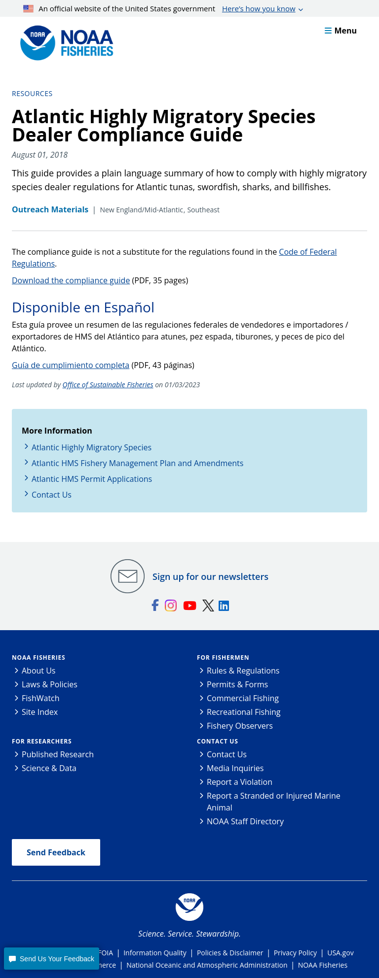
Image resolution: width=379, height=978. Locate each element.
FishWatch (41, 698)
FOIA (105, 952)
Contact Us (52, 494)
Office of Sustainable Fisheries (108, 384)
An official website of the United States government (159, 8)
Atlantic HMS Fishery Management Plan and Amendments (137, 463)
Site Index (40, 712)
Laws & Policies (49, 684)
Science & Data (49, 768)
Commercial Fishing (243, 698)
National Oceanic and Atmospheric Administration (206, 965)
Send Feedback (56, 852)
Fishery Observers (240, 725)
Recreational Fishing (243, 712)
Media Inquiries (235, 768)
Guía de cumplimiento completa (70, 365)
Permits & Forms (237, 684)
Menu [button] (341, 30)
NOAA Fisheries (38, 657)
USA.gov (340, 952)
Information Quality (155, 952)
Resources (32, 93)
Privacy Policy (295, 952)
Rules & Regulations (243, 670)
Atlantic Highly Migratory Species (92, 447)
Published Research (58, 754)
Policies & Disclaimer (230, 952)
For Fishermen (223, 657)
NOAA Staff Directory (245, 821)
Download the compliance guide (71, 280)
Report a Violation (239, 781)
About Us (39, 670)
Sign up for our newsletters (210, 576)
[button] (51, 958)
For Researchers (42, 741)
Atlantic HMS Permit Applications (92, 478)
